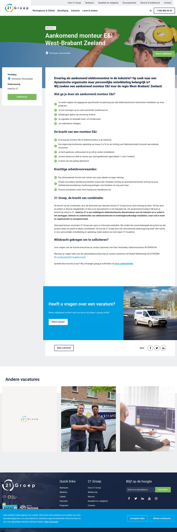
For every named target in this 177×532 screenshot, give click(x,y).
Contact (167, 3)
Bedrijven (89, 3)
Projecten (64, 505)
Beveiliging (63, 10)
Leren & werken (89, 10)
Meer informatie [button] (51, 522)
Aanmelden (163, 493)
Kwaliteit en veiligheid (108, 3)
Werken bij (92, 492)
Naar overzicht (64, 348)
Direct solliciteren (164, 53)
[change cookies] (162, 518)
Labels (63, 496)
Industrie (75, 10)
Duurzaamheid (129, 3)
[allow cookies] (137, 518)
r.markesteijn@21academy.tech (71, 257)
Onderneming (14, 84)
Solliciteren (22, 97)
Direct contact (58, 326)
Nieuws (91, 496)
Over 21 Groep (74, 3)
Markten (63, 492)
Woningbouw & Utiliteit (43, 10)
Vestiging (12, 74)
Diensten (64, 501)
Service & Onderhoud (150, 3)
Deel (142, 348)
